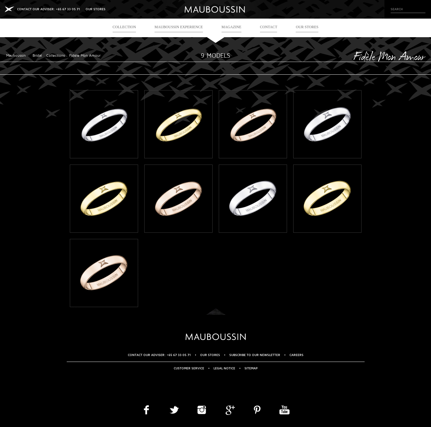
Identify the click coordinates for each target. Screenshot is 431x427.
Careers (296, 355)
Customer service (189, 368)
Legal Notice (224, 368)
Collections (55, 56)
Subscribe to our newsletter (254, 355)
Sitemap (251, 368)
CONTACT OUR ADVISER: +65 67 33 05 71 (48, 9)
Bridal (37, 56)
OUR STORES (96, 9)
